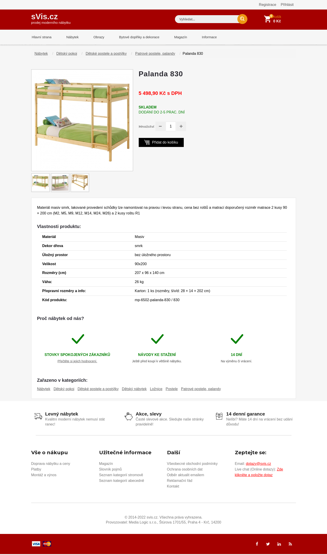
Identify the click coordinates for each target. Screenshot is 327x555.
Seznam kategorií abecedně (121, 481)
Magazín (176, 37)
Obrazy (96, 37)
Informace (203, 37)
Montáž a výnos (44, 476)
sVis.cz (51, 18)
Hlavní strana (41, 37)
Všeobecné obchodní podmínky (192, 464)
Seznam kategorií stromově (121, 476)
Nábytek (71, 37)
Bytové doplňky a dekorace (135, 37)
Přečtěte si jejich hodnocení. (77, 362)
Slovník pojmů (110, 470)
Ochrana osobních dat (185, 470)
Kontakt (173, 487)
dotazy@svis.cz (258, 464)
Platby (36, 470)
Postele (172, 390)
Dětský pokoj (66, 54)
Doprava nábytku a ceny (50, 464)
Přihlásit (287, 5)
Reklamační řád (179, 481)
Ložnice (156, 390)
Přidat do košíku (161, 143)
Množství (146, 127)
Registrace (267, 5)
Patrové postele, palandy (155, 54)
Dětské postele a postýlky (106, 54)
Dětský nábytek (134, 390)
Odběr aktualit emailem (185, 476)
